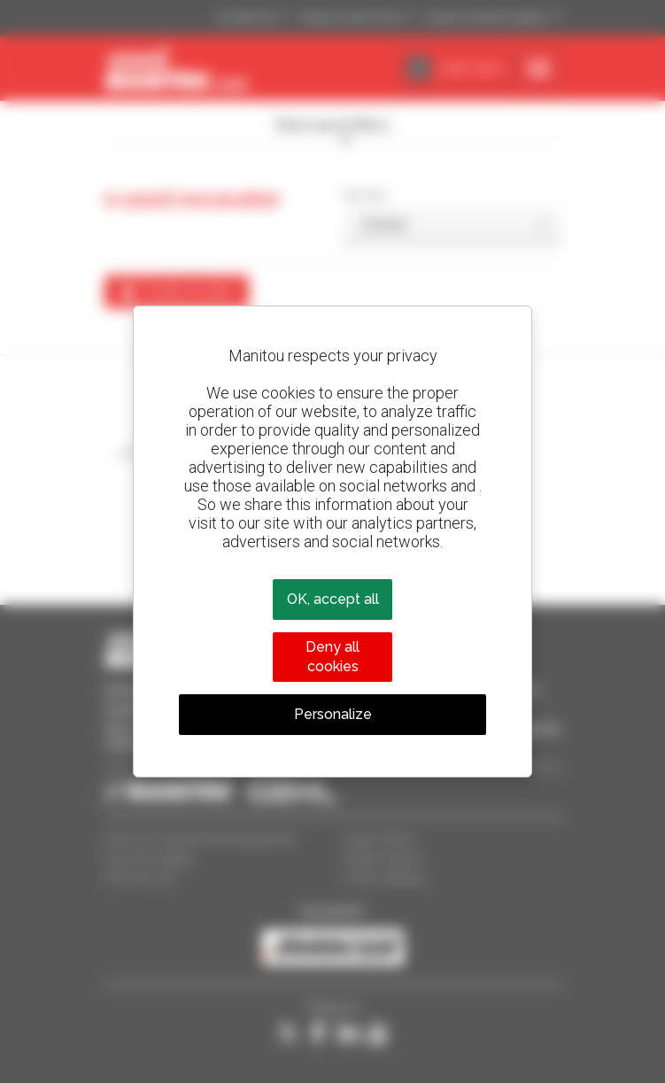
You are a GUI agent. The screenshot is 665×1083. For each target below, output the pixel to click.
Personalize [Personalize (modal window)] (333, 714)
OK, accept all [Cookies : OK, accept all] (333, 599)
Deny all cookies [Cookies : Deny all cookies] (332, 656)
